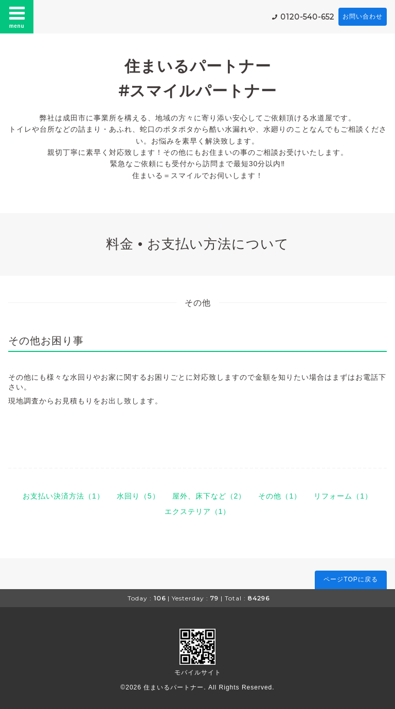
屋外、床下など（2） (209, 496)
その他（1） (279, 496)
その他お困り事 (46, 340)
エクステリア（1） (198, 511)
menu (17, 16)
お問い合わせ (363, 16)
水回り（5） (138, 496)
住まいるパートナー (173, 687)
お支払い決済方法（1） (63, 496)
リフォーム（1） (343, 496)
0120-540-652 (307, 17)
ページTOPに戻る (351, 579)
